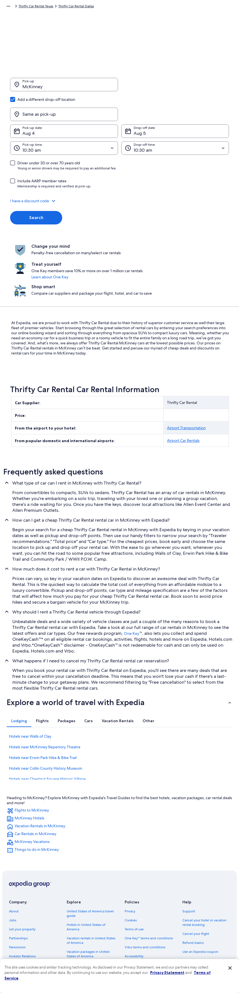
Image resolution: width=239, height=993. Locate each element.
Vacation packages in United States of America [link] (88, 906)
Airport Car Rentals (183, 392)
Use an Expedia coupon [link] (200, 904)
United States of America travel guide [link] (90, 865)
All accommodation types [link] (86, 940)
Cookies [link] (131, 872)
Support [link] (188, 863)
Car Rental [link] (26, 7)
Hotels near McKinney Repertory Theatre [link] (44, 699)
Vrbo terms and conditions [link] (145, 899)
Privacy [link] (130, 863)
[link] (119, 763)
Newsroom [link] (17, 899)
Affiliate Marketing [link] (23, 926)
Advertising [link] (17, 917)
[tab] (19, 673)
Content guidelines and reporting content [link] (150, 928)
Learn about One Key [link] (127, 247)
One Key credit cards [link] (83, 949)
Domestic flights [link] (79, 917)
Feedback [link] (16, 935)
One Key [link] (131, 585)
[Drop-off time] (175, 121)
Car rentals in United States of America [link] (89, 928)
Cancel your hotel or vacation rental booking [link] (204, 874)
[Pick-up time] (64, 121)
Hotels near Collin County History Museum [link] (45, 720)
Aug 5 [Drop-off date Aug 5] (140, 106)
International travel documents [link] (205, 913)
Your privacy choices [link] (140, 917)
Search (36, 190)
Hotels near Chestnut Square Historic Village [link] (47, 731)
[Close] (230, 968)
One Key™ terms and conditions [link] (149, 890)
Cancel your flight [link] (195, 886)
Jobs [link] (12, 872)
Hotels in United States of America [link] (86, 879)
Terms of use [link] (134, 881)
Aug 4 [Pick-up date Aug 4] (28, 106)
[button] (119, 174)
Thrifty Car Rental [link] (52, 7)
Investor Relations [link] (22, 908)
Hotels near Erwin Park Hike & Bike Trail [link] (42, 709)
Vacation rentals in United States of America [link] (91, 892)
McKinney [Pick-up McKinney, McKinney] (32, 89)
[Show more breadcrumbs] (8, 7)
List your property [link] (22, 881)
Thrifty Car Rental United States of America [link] (102, 7)
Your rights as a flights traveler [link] (204, 922)
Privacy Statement (167, 972)
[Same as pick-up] (175, 87)
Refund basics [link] (193, 895)
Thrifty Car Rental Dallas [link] (197, 7)
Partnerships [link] (18, 890)
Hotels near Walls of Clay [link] (30, 688)
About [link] (13, 863)
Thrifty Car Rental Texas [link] (156, 7)
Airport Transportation (186, 380)
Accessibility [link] (134, 908)
